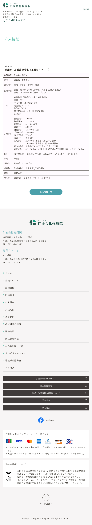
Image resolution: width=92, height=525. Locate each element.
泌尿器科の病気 (12, 324)
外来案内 (8, 302)
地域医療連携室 (12, 360)
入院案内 (8, 309)
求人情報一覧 (46, 191)
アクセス (8, 367)
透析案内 (8, 316)
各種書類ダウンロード (61, 378)
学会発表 (64, 400)
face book (46, 419)
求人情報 (64, 407)
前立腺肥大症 (11, 338)
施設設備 (8, 287)
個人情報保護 (63, 385)
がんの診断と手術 (13, 345)
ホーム (7, 273)
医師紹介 (8, 294)
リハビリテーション (14, 353)
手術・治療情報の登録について (59, 393)
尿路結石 (8, 331)
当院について (11, 280)
